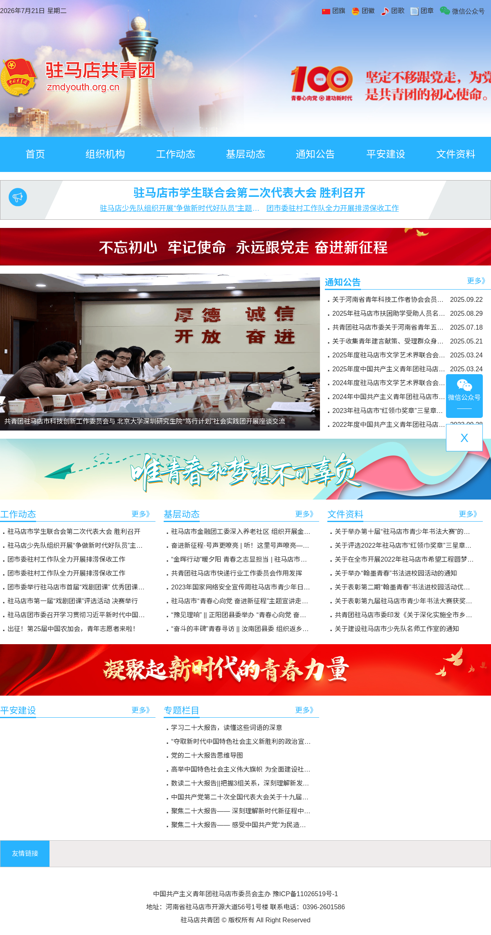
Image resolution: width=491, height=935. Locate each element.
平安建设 (385, 154)
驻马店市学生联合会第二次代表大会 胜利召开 (249, 193)
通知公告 (315, 154)
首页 (35, 154)
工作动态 (175, 154)
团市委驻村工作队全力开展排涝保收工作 (332, 208)
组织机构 (105, 154)
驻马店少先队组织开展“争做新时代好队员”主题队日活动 (180, 208)
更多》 (478, 281)
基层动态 (245, 154)
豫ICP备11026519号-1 (305, 893)
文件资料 (455, 154)
